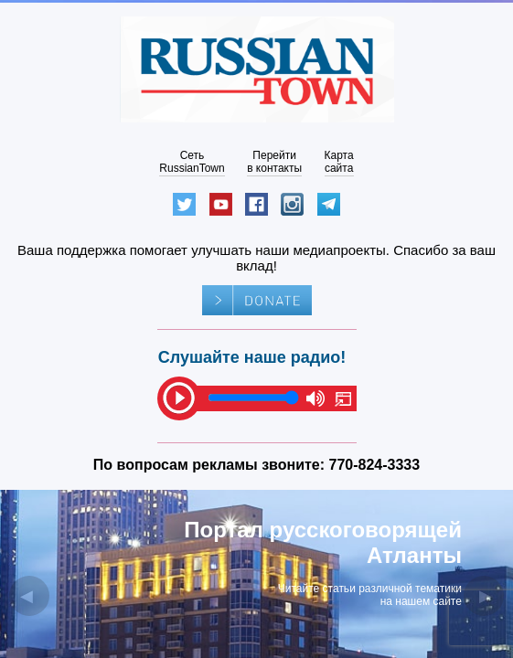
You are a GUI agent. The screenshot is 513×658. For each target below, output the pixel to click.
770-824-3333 (375, 464)
